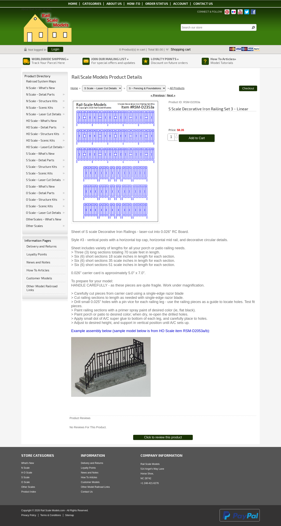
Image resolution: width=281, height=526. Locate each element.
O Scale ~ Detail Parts (40, 193)
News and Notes (38, 262)
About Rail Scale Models (36, 9)
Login (55, 49)
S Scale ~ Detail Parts (40, 160)
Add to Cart (197, 138)
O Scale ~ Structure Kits (41, 199)
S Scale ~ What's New (40, 153)
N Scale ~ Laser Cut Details (43, 114)
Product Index (28, 491)
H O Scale (26, 472)
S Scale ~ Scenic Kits (39, 173)
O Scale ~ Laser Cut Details (43, 212)
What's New (27, 463)
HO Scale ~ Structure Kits (42, 134)
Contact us (203, 3)
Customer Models (39, 278)
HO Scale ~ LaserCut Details (44, 147)
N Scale (25, 467)
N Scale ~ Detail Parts (40, 94)
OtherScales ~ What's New (43, 219)
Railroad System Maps (41, 81)
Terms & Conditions (50, 515)
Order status (156, 3)
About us (114, 3)
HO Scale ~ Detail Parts (41, 127)
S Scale (25, 477)
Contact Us (87, 491)
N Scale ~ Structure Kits (41, 101)
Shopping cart (181, 49)
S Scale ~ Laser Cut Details (43, 180)
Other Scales (34, 226)
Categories (91, 3)
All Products (177, 88)
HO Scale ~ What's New (41, 120)
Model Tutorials (221, 63)
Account (180, 3)
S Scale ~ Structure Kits (41, 166)
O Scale (25, 482)
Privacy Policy (28, 515)
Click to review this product (163, 437)
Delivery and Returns (41, 246)
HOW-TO (133, 3)
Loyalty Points (36, 254)
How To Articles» (223, 59)
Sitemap (69, 515)
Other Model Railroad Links (41, 288)
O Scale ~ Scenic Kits (39, 206)
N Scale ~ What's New (40, 88)
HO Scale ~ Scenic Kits (40, 140)
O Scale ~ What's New (40, 186)
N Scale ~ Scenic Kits (39, 107)
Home (72, 3)
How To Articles (37, 270)
